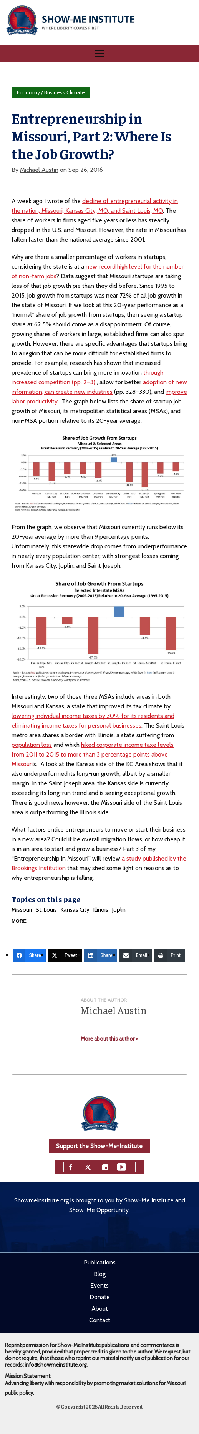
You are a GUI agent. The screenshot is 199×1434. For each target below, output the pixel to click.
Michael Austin (39, 169)
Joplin (119, 909)
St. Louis (46, 909)
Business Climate (64, 92)
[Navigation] (99, 53)
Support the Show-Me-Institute (99, 1146)
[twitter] (88, 1166)
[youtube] (121, 1166)
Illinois (100, 909)
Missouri (22, 909)
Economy (28, 92)
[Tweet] (65, 955)
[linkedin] (105, 1166)
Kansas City (75, 909)
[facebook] (71, 1166)
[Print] (169, 955)
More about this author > (109, 1038)
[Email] (135, 955)
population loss (32, 744)
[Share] (29, 955)
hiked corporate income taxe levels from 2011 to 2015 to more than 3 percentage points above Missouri (93, 754)
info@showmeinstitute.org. (56, 1364)
